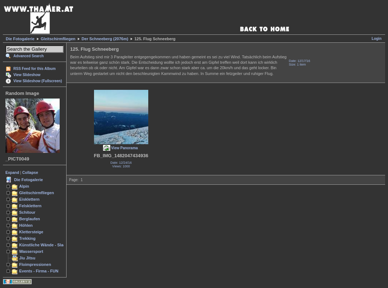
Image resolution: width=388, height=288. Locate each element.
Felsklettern (30, 206)
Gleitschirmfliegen (58, 39)
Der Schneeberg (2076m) (105, 39)
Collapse (30, 172)
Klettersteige (31, 232)
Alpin (24, 186)
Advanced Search (28, 56)
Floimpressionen (35, 264)
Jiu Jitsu (27, 258)
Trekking (27, 238)
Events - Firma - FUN (38, 271)
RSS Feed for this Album (34, 69)
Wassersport (31, 251)
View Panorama (124, 148)
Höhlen (26, 225)
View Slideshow (26, 75)
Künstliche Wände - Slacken (45, 245)
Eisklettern (29, 199)
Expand (12, 172)
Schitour (27, 212)
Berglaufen (29, 219)
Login (376, 39)
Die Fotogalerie (20, 39)
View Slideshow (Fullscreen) (37, 81)
